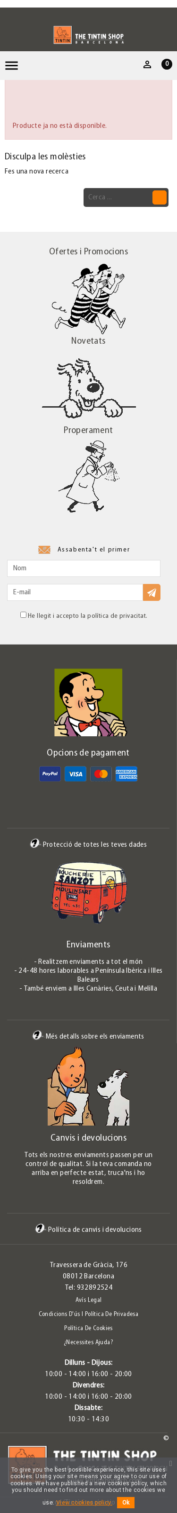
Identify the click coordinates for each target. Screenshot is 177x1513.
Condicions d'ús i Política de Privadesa (89, 1314)
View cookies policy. (84, 1502)
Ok (125, 1502)
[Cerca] (126, 197)
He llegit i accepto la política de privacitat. (84, 616)
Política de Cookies (88, 1328)
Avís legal (89, 1300)
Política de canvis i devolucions (88, 1230)
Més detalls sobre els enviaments (88, 1036)
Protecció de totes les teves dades (88, 844)
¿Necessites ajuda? (88, 1343)
